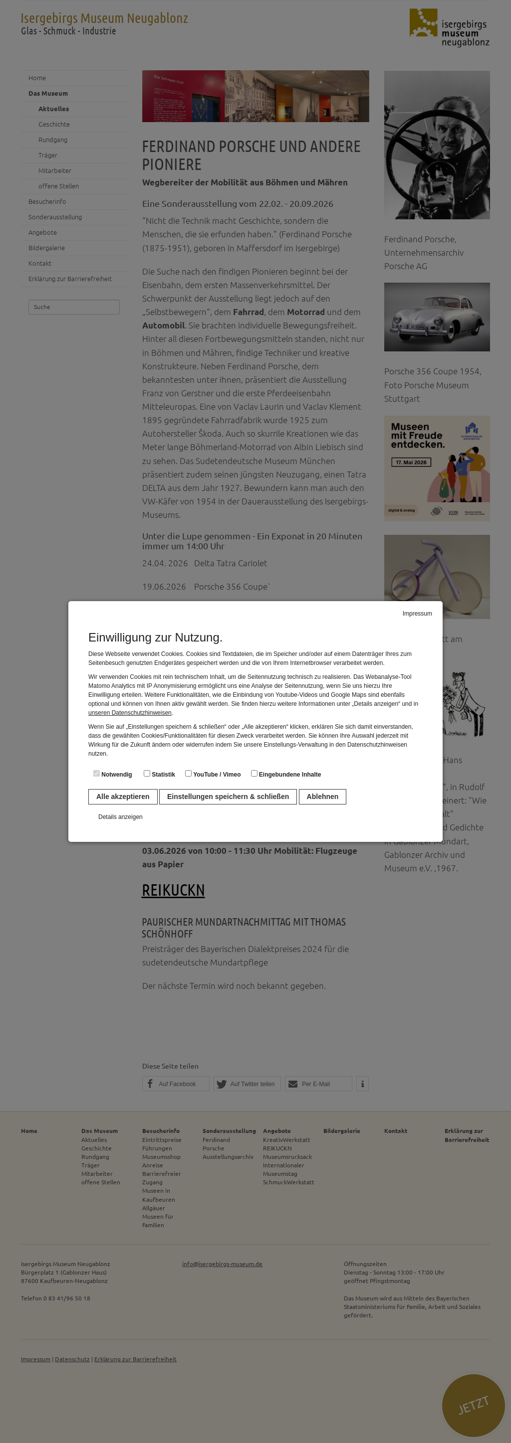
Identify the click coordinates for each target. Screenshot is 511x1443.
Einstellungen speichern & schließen (228, 797)
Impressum (417, 613)
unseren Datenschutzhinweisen (130, 712)
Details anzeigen (120, 816)
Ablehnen (323, 797)
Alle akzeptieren (123, 797)
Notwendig (112, 774)
